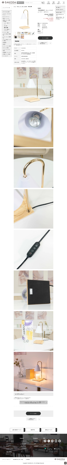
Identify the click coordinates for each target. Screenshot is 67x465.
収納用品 (4, 42)
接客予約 (33, 429)
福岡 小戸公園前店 (10, 441)
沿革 (35, 443)
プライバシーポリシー (6, 459)
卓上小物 (5, 25)
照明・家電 (6, 27)
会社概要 (36, 441)
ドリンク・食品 (6, 32)
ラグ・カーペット (6, 16)
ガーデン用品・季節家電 (7, 35)
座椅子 (4, 44)
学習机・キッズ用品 (6, 54)
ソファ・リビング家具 (7, 46)
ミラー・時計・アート (7, 24)
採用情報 (36, 446)
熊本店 (7, 446)
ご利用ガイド (23, 441)
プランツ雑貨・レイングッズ (7, 30)
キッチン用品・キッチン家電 (7, 40)
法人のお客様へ (24, 448)
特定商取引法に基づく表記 (18, 459)
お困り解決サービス (16, 429)
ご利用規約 (28, 459)
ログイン (23, 398)
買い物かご (58, 7)
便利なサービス (48, 429)
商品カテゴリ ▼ (20, 2)
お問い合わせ (23, 446)
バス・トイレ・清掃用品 (7, 37)
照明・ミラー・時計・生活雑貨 (7, 21)
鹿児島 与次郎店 (9, 448)
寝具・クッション (6, 18)
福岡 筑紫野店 (9, 451)
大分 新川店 (8, 443)
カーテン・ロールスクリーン (7, 14)
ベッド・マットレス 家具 (7, 50)
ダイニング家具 (6, 47)
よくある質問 (23, 443)
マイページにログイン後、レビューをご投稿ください (32, 402)
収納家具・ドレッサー (7, 52)
